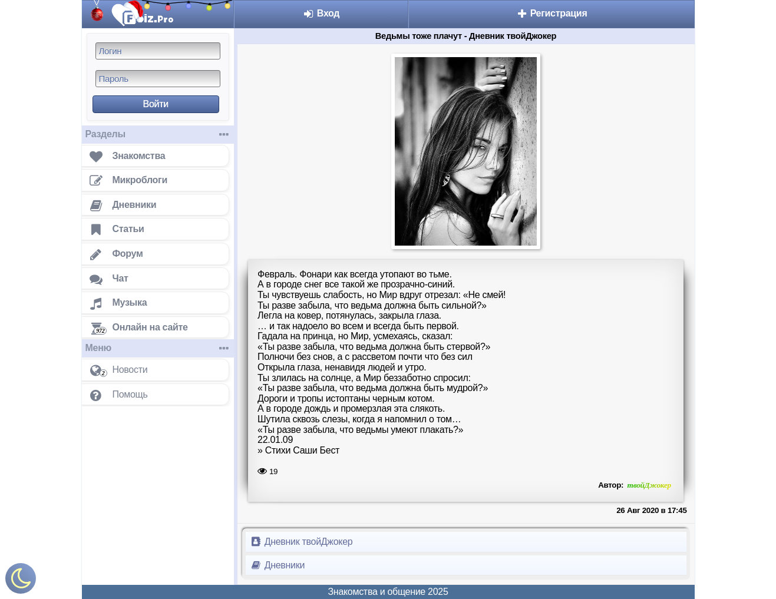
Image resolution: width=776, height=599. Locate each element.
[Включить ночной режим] (20, 581)
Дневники (277, 565)
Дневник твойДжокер (301, 542)
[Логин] (157, 50)
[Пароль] (157, 78)
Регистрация (551, 13)
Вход (321, 13)
